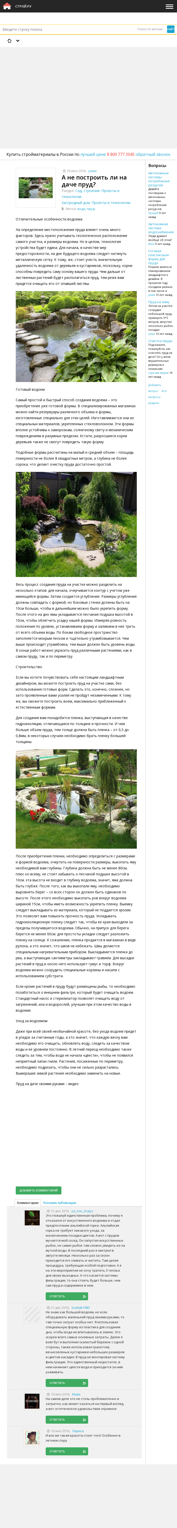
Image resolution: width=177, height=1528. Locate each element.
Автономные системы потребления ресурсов (159, 179)
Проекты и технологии (111, 202)
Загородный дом (76, 202)
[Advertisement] (88, 85)
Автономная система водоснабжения (161, 228)
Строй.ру (23, 6)
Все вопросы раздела (157, 397)
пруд (91, 208)
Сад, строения (87, 190)
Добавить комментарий (38, 1190)
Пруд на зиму (159, 302)
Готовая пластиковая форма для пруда (158, 257)
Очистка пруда (160, 341)
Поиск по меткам (150, 29)
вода (81, 208)
